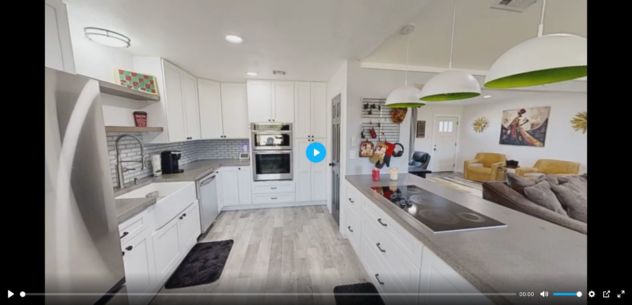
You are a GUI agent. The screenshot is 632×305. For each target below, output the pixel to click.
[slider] (268, 294)
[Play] (11, 294)
